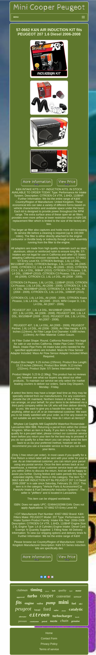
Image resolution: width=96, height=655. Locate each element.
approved (21, 597)
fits (19, 602)
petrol (44, 621)
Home (49, 633)
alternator (22, 617)
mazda (53, 621)
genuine (75, 621)
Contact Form (49, 638)
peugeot (23, 608)
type (71, 591)
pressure (22, 621)
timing (36, 589)
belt (53, 591)
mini (63, 602)
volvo (40, 603)
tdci (80, 604)
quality (62, 590)
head (37, 609)
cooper (47, 595)
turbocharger (62, 616)
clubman (22, 590)
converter (64, 596)
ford (47, 609)
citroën (64, 611)
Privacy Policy (49, 643)
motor (78, 590)
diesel (47, 591)
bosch (77, 617)
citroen (39, 615)
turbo (32, 595)
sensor (77, 596)
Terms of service (49, 649)
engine (29, 603)
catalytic (76, 609)
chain (64, 621)
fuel (74, 603)
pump (50, 603)
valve (56, 610)
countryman (34, 621)
